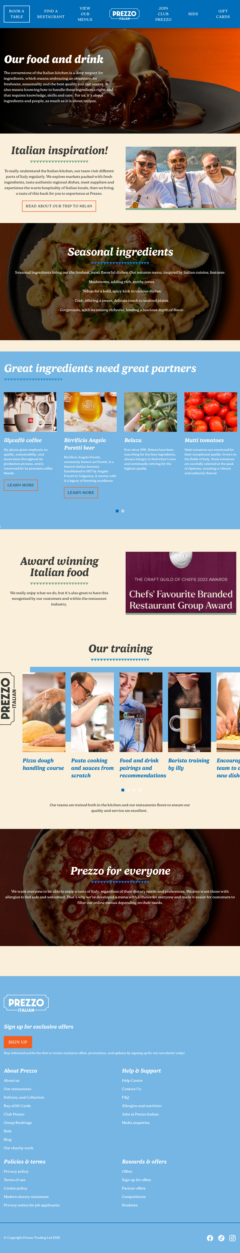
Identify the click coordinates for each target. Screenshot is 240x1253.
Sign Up (17, 1043)
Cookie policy (15, 1188)
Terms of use (15, 1180)
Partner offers (134, 1188)
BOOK (16, 14)
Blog (7, 1140)
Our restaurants (17, 1089)
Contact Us (131, 1089)
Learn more (21, 485)
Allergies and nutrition (141, 1106)
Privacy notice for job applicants (32, 1205)
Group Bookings (18, 1123)
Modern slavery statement (26, 1197)
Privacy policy (16, 1172)
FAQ (125, 1097)
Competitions (134, 1197)
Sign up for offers (136, 1180)
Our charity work (19, 1148)
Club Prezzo (14, 1114)
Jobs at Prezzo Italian (140, 1114)
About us (11, 1081)
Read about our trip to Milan (59, 206)
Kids (8, 1131)
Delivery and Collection (24, 1097)
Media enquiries (136, 1123)
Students (130, 1205)
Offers (127, 1172)
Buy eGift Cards (17, 1106)
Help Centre (132, 1081)
